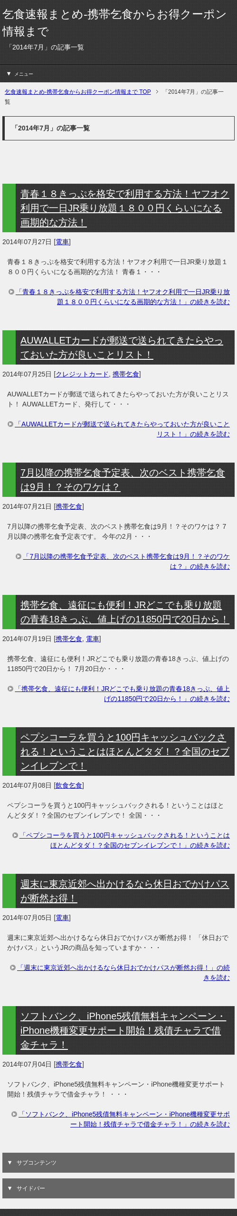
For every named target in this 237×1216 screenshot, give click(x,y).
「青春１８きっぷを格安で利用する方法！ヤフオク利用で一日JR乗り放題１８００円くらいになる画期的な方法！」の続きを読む (123, 297)
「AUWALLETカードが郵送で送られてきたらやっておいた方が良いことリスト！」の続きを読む (122, 429)
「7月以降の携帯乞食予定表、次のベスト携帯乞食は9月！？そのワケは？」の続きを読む (126, 561)
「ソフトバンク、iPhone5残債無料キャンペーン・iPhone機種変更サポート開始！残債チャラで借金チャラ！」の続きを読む (124, 1119)
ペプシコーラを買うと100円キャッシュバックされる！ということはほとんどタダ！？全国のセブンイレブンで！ (124, 751)
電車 (62, 242)
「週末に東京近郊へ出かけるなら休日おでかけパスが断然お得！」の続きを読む (123, 972)
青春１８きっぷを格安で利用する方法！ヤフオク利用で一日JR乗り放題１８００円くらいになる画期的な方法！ (124, 207)
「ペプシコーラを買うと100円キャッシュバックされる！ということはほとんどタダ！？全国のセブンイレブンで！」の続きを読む (124, 840)
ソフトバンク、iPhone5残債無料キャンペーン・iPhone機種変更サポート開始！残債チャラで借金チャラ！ (123, 1030)
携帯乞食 (126, 374)
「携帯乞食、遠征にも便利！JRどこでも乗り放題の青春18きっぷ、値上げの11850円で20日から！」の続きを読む (122, 693)
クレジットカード (82, 374)
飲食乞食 (69, 785)
